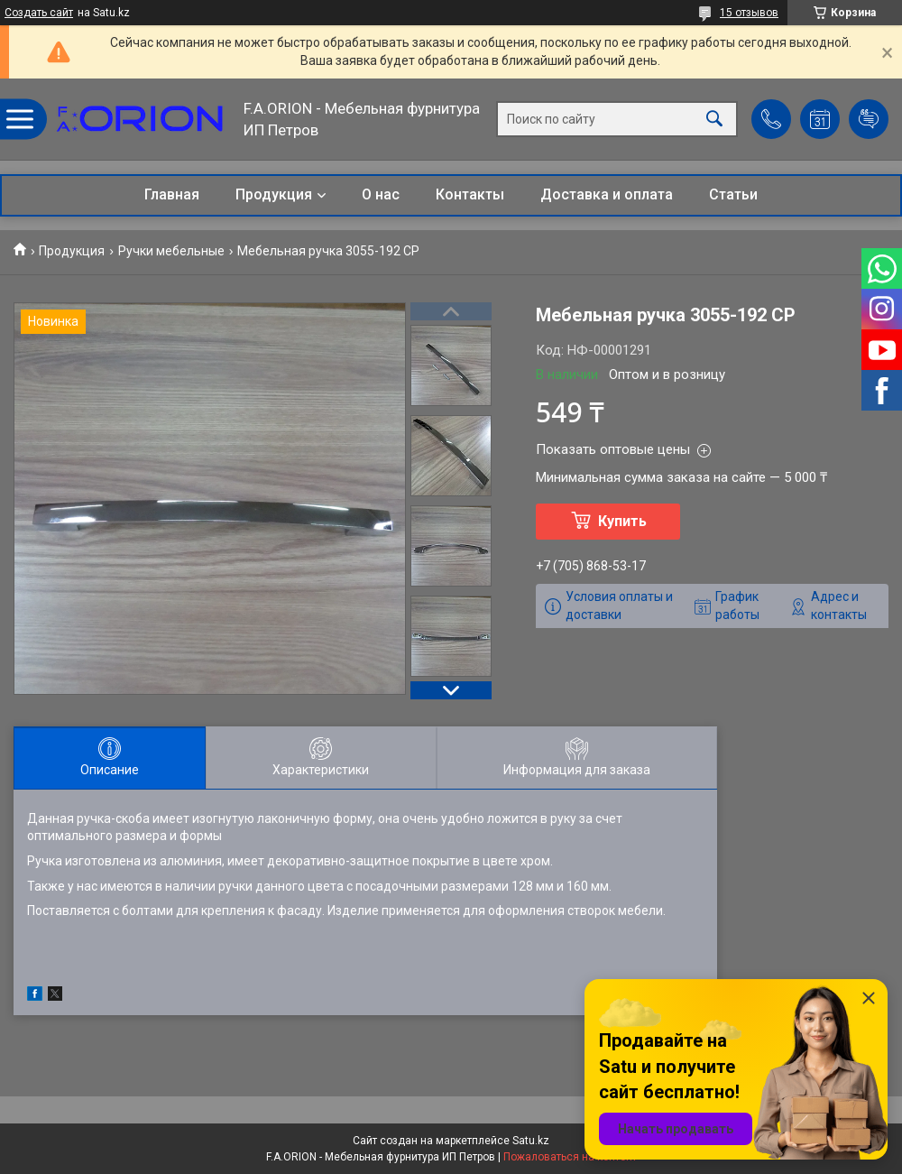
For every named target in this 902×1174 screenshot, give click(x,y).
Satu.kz (530, 1140)
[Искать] (714, 119)
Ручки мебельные (171, 251)
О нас (381, 194)
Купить (622, 521)
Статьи (733, 194)
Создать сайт (39, 12)
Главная (171, 194)
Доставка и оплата (606, 194)
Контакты (470, 194)
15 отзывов (749, 12)
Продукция (273, 194)
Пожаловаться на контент (570, 1157)
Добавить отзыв (868, 119)
